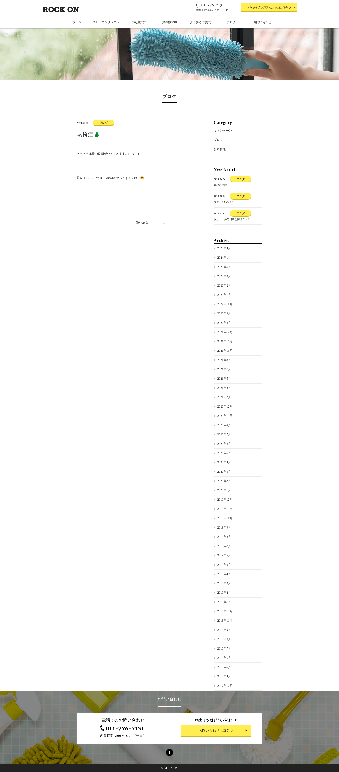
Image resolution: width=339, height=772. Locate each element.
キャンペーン (223, 130)
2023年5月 (224, 267)
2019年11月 (224, 509)
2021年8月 (224, 360)
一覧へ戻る (140, 222)
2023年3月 (224, 276)
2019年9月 (224, 527)
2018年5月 (224, 667)
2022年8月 (224, 322)
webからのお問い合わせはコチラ (269, 7)
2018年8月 (224, 639)
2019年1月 (224, 602)
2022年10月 (225, 304)
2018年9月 (224, 630)
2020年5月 (224, 453)
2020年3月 (224, 471)
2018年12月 (225, 611)
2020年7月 (224, 434)
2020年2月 (224, 481)
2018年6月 (224, 657)
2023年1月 (224, 295)
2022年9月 (224, 313)
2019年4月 (224, 574)
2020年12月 (225, 406)
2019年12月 (225, 499)
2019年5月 (224, 564)
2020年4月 (224, 462)
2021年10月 (225, 350)
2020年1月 (224, 490)
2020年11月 (224, 415)
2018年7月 (224, 648)
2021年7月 (224, 369)
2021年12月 (225, 332)
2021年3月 (224, 388)
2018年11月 (224, 620)
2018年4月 (224, 676)
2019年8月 (224, 536)
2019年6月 (224, 555)
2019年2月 (224, 592)
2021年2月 (224, 397)
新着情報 (220, 149)
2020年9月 (224, 425)
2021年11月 (224, 341)
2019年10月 (225, 518)
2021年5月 (224, 378)
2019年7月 (224, 546)
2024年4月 (224, 248)
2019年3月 (224, 583)
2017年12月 (225, 685)
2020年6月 (224, 443)
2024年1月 (224, 257)
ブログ (218, 140)
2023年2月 (224, 285)
